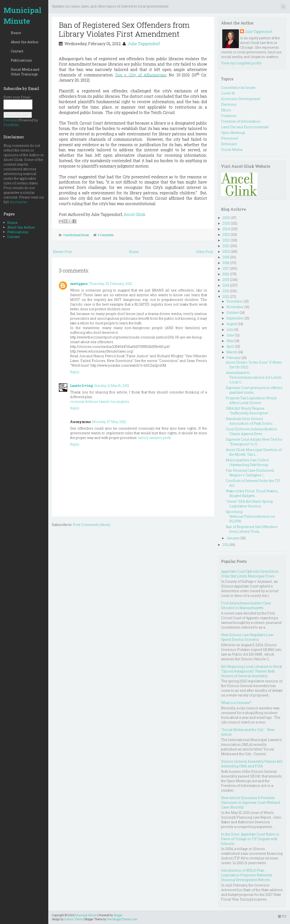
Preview (10, 120)
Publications (21, 60)
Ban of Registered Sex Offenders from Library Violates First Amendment (124, 29)
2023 (226, 234)
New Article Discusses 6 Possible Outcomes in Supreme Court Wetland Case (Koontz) (250, 802)
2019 (225, 257)
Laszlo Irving (81, 385)
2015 (225, 279)
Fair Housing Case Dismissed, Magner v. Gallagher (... (250, 472)
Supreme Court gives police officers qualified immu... (254, 390)
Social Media (231, 149)
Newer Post (62, 251)
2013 (225, 291)
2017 (225, 268)
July (229, 329)
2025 (226, 223)
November (235, 307)
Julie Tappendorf (144, 43)
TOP (282, 916)
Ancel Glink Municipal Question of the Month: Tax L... (254, 452)
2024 (226, 229)
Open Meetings (233, 132)
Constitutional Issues (76, 235)
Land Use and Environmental (245, 127)
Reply (74, 372)
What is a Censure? (236, 702)
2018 (226, 262)
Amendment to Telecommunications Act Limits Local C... (254, 377)
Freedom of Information (240, 121)
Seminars (229, 144)
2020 (226, 251)
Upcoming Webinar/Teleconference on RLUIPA (250, 516)
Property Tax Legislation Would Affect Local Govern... (251, 400)
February (233, 357)
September (235, 318)
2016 (225, 274)
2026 (226, 217)
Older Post (204, 251)
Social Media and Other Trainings (25, 71)
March (231, 352)
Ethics (226, 110)
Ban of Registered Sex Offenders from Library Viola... (252, 529)
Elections (229, 104)
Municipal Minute (22, 15)
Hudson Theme (73, 919)
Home (16, 33)
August (231, 324)
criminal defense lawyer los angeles (99, 401)
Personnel (229, 138)
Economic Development (240, 99)
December (234, 301)
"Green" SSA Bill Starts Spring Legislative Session (249, 503)
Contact (17, 51)
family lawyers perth (154, 437)
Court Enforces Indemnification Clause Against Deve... (251, 431)
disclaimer (18, 202)
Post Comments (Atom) (91, 524)
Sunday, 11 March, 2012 (111, 385)
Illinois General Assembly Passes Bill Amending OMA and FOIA (251, 763)
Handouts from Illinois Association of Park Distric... (250, 421)
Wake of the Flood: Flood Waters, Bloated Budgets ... (252, 493)
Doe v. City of (140, 74)
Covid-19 (228, 93)
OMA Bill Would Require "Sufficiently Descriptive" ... (249, 410)
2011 (225, 544)
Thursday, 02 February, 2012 (110, 283)
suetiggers (78, 283)
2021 (225, 246)
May (230, 340)
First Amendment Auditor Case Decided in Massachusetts (246, 605)
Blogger (118, 915)
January (233, 538)
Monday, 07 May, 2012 (109, 421)
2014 (225, 285)
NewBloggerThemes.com (122, 919)
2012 (225, 296)
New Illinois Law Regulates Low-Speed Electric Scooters (247, 637)
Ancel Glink (134, 214)
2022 (226, 240)
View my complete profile (241, 63)
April (230, 346)
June (230, 335)
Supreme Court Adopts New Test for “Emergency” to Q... (254, 441)
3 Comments (106, 235)
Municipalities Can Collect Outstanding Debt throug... (248, 462)
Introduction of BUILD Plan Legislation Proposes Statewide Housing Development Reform (246, 875)
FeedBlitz (11, 125)
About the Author (25, 42)
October (232, 312)
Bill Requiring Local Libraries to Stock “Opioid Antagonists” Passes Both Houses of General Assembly (251, 671)
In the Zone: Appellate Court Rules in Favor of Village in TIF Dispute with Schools (250, 839)
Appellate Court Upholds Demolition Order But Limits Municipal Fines (250, 573)
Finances (229, 115)
